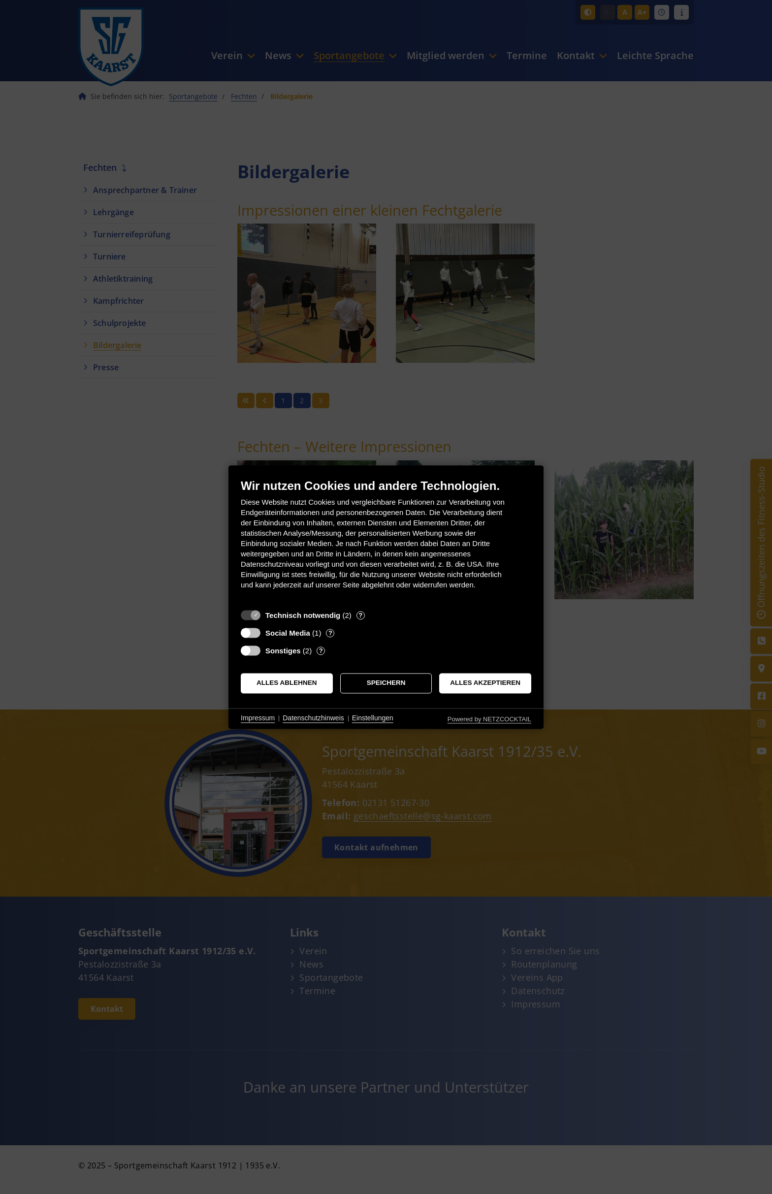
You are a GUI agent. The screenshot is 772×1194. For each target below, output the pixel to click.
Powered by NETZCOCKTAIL (489, 719)
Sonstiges (283, 650)
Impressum (258, 718)
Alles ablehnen (287, 683)
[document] (386, 541)
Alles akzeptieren (485, 683)
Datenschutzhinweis (313, 718)
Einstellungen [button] (372, 718)
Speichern (386, 683)
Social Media (287, 633)
